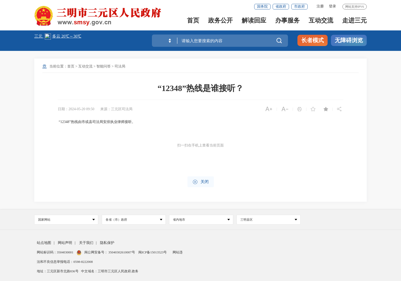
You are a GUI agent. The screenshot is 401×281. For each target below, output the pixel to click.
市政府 (299, 6)
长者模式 (312, 40)
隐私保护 (107, 243)
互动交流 (321, 21)
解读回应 (254, 21)
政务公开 (220, 21)
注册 (320, 6)
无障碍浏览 (349, 40)
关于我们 (86, 243)
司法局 (120, 66)
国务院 (262, 6)
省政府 (280, 6)
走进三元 (354, 21)
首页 (193, 21)
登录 (332, 6)
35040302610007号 (122, 252)
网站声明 (65, 243)
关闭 (201, 182)
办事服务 (287, 21)
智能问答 (103, 66)
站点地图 (44, 243)
